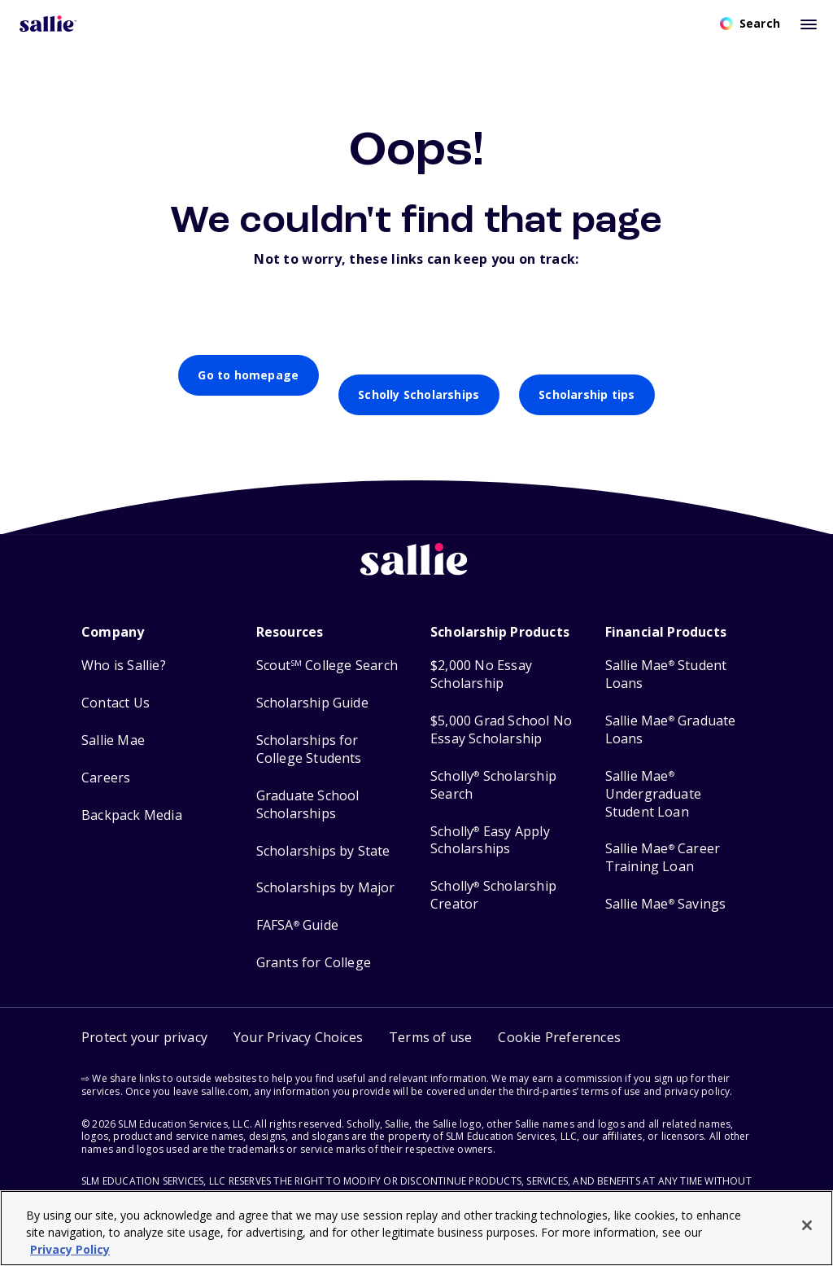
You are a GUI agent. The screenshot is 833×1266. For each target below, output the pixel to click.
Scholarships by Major (325, 868)
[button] (559, 1018)
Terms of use (430, 1018)
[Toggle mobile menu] (808, 23)
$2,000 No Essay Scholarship (481, 654)
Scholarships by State (323, 831)
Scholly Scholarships (418, 375)
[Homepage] (48, 23)
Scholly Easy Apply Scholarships (490, 821)
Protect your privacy (144, 1018)
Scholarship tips (587, 375)
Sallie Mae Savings (665, 884)
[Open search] (750, 23)
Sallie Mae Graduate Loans (670, 710)
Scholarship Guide (312, 683)
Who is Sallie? (123, 646)
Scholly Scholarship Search (493, 765)
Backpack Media (131, 795)
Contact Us (115, 683)
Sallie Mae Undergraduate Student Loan (653, 774)
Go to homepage (248, 375)
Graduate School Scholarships (308, 785)
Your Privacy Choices (298, 1018)
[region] (416, 1228)
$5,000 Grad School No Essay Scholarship (501, 710)
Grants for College (314, 943)
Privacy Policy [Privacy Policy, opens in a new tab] (70, 1249)
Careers (105, 758)
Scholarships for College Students (309, 729)
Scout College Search (327, 646)
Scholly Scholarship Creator (493, 875)
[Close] (807, 1225)
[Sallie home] (416, 552)
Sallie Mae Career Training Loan (663, 838)
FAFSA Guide (297, 905)
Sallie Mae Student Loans (666, 654)
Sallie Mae (113, 720)
